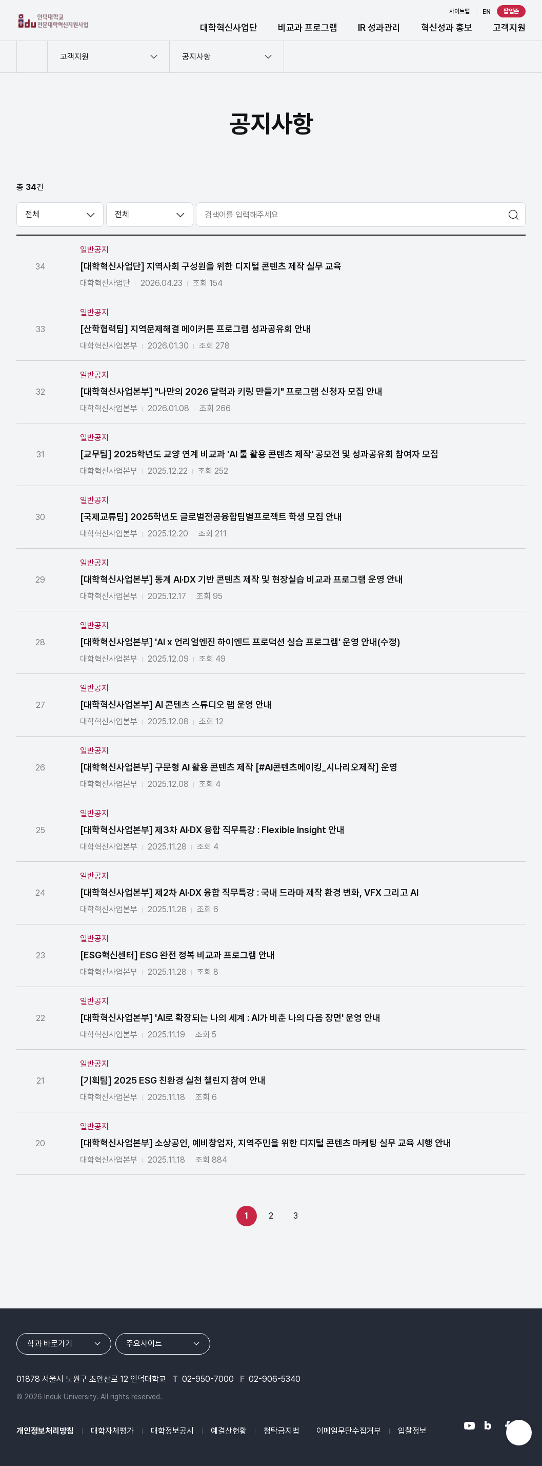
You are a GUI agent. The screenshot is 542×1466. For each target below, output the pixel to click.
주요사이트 (144, 1343)
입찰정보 (412, 1431)
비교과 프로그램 (307, 27)
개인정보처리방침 (45, 1431)
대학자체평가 (112, 1431)
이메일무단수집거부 (348, 1431)
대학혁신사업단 (228, 27)
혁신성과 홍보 (446, 27)
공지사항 (196, 57)
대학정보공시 (172, 1431)
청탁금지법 (281, 1431)
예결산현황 (229, 1431)
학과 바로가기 (49, 1343)
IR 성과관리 (379, 27)
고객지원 (509, 27)
